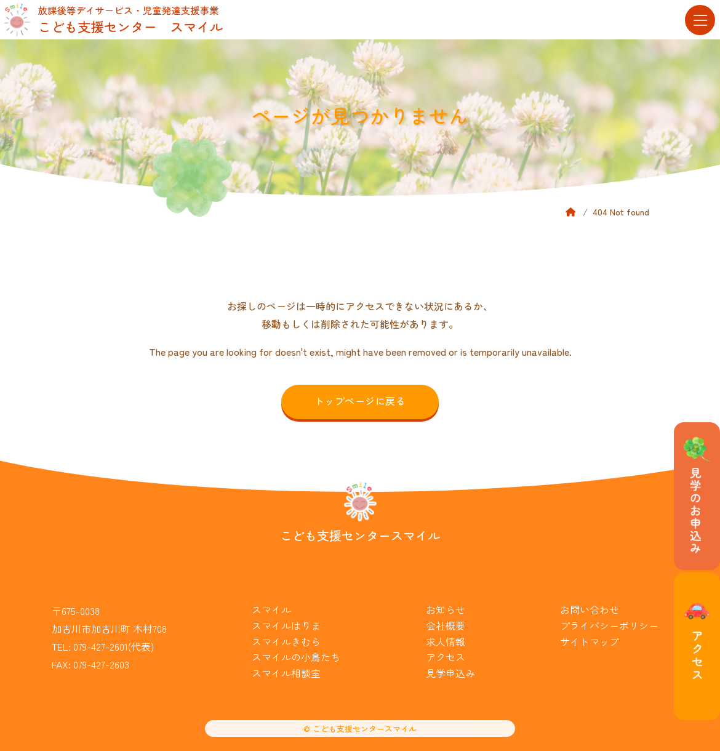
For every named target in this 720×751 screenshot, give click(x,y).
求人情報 (445, 641)
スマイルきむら (286, 641)
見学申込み (450, 672)
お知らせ (445, 609)
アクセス (445, 656)
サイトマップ (589, 641)
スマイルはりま (286, 625)
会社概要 (445, 625)
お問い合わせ (589, 609)
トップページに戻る (360, 400)
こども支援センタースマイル (360, 535)
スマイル (271, 609)
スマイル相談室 (286, 672)
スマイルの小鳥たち (296, 656)
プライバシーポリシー (609, 625)
